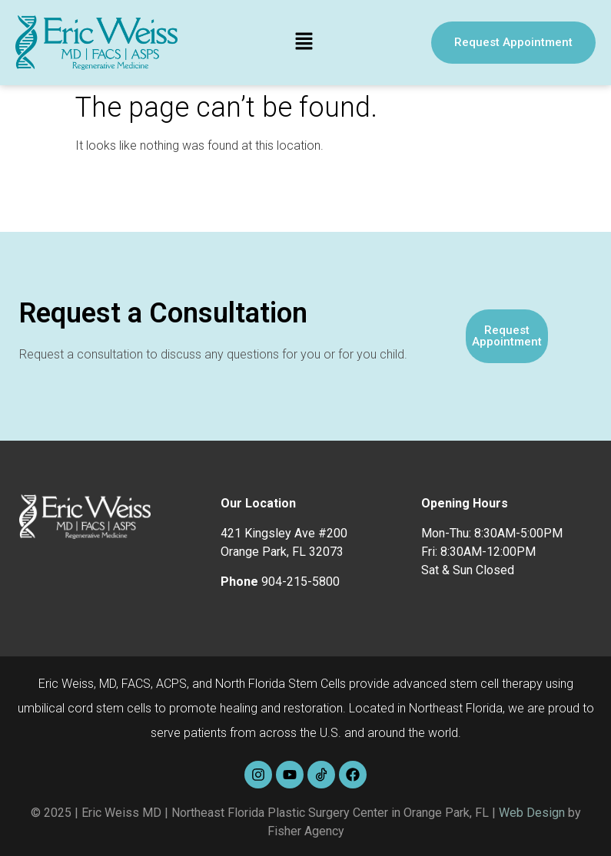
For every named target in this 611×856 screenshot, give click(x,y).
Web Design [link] (532, 812)
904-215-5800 (300, 581)
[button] (304, 42)
